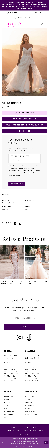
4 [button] (26, 98)
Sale (6, 418)
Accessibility (26, 430)
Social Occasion (10, 412)
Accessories (8, 415)
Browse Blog (30, 412)
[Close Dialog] (2, 442)
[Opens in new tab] (8, 363)
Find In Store (24, 131)
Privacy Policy (38, 430)
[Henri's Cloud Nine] (14, 24)
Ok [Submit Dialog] (46, 442)
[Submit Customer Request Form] (16, 184)
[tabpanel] (24, 62)
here (31, 446)
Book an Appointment (24, 119)
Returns (21, 428)
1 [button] (22, 98)
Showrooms (29, 406)
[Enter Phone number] (23, 160)
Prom (6, 409)
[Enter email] (24, 318)
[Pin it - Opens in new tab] (15, 223)
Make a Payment (31, 415)
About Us (28, 403)
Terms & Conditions (12, 430)
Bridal (6, 399)
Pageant (7, 403)
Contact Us (12, 428)
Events (27, 409)
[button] (3, 24)
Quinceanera (9, 406)
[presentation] (12, 262)
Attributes (5, 195)
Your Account (30, 396)
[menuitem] (12, 13)
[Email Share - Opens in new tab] (20, 223)
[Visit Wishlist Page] (32, 24)
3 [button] (25, 98)
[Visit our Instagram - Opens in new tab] (19, 337)
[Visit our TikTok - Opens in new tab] (29, 337)
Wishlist (28, 399)
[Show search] (37, 24)
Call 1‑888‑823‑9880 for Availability (24, 125)
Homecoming (9, 396)
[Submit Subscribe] (24, 327)
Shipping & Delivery (34, 428)
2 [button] (23, 98)
